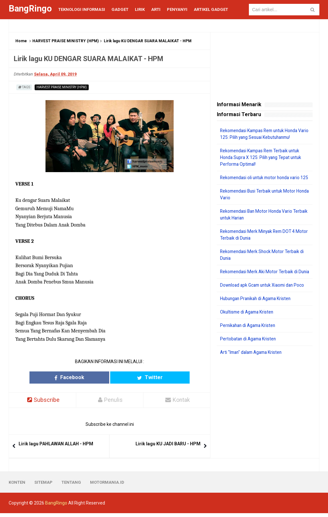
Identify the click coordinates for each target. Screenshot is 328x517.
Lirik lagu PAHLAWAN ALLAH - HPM (56, 444)
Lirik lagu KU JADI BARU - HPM (168, 444)
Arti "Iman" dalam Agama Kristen (253, 365)
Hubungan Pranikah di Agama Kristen (257, 311)
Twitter (134, 377)
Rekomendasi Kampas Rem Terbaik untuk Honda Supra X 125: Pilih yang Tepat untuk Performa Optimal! (262, 157)
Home (21, 41)
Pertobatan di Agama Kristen (249, 352)
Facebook (85, 377)
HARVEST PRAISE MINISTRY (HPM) (65, 41)
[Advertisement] (265, 416)
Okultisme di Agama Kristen (248, 325)
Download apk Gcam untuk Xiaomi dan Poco (264, 298)
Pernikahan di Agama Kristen (249, 338)
